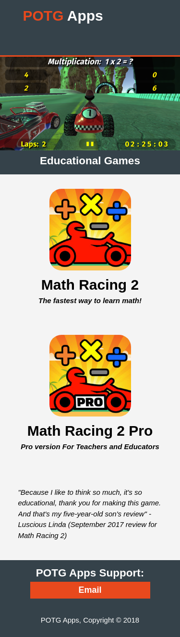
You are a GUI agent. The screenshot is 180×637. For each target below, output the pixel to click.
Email (89, 590)
